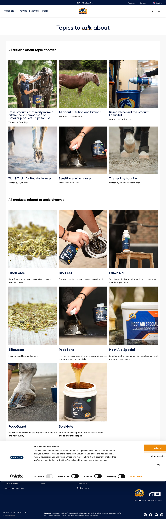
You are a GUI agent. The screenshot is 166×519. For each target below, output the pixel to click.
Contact (143, 3)
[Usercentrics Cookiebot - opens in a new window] (16, 514)
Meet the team (83, 475)
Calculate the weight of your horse (20, 475)
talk (86, 28)
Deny (144, 502)
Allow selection (144, 494)
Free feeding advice (14, 470)
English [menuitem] (159, 3)
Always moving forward (51, 475)
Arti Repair (45, 470)
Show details (136, 514)
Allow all (144, 485)
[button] (10, 11)
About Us (81, 470)
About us (131, 3)
